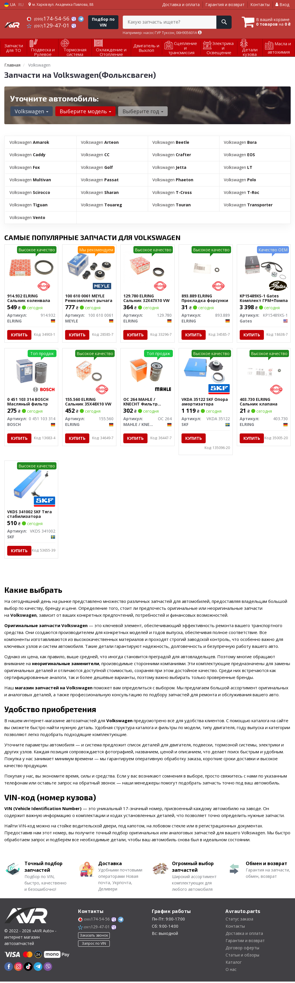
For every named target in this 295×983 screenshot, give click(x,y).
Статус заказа (239, 920)
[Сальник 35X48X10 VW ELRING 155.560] (89, 370)
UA (10, 4)
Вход (282, 4)
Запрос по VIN (94, 944)
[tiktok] (28, 967)
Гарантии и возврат (245, 942)
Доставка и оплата (181, 4)
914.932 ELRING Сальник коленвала (28, 297)
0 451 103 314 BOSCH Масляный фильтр (28, 401)
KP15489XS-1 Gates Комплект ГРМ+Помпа (259, 297)
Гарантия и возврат (225, 4)
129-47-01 (49, 25)
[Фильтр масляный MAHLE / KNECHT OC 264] (147, 370)
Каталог (234, 963)
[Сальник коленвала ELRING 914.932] (31, 266)
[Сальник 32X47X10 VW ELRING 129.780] (147, 266)
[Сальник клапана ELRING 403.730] (264, 370)
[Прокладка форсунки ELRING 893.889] (206, 266)
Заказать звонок (94, 936)
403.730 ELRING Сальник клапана (259, 401)
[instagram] (18, 967)
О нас (231, 970)
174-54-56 (49, 18)
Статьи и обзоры (242, 956)
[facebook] (8, 967)
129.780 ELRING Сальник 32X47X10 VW (147, 297)
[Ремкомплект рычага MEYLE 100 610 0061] (89, 266)
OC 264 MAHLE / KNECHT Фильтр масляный (141, 401)
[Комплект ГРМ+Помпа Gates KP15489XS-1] (264, 266)
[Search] (222, 22)
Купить (19, 334)
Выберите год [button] (142, 111)
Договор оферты (242, 949)
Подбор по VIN (103, 22)
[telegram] (38, 967)
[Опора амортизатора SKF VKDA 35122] (206, 370)
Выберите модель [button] (85, 111)
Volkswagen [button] (31, 111)
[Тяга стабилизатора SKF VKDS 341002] (31, 483)
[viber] (48, 967)
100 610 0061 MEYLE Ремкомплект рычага (89, 297)
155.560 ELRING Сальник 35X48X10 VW (88, 401)
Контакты (260, 4)
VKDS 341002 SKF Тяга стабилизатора (29, 514)
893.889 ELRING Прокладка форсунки (205, 297)
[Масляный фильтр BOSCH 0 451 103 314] (31, 370)
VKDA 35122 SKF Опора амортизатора (205, 401)
